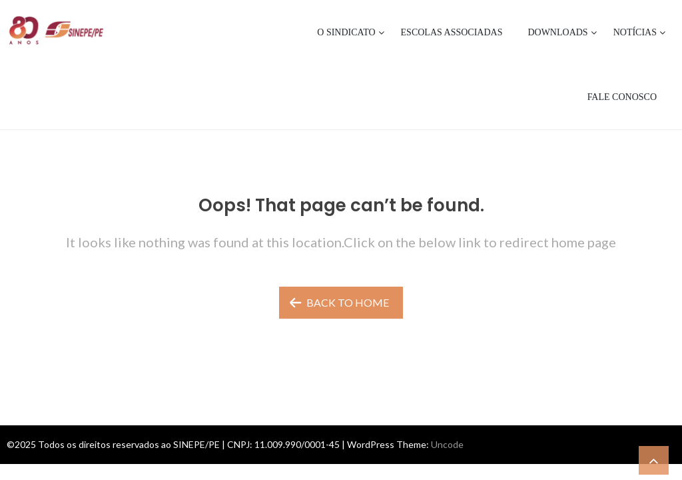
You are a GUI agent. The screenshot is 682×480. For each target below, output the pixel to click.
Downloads (557, 32)
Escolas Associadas (452, 32)
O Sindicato (346, 32)
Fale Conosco (622, 97)
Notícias (635, 32)
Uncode (447, 444)
